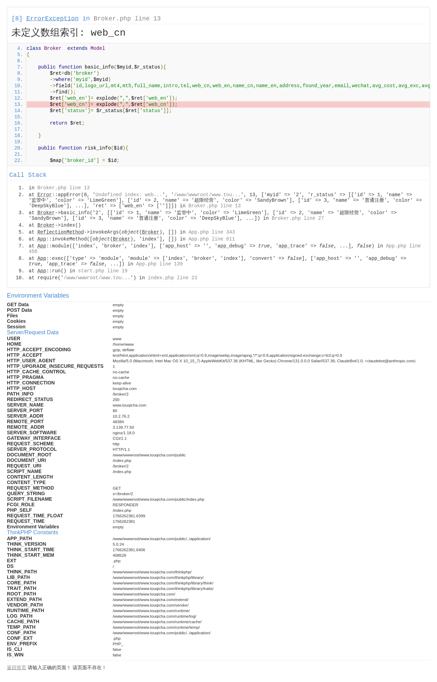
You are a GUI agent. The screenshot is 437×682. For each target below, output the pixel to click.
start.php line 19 (103, 271)
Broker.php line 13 (127, 18)
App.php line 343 (211, 232)
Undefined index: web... (128, 195)
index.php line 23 (172, 278)
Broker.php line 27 (298, 218)
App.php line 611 (211, 239)
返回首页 (16, 667)
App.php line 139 (159, 264)
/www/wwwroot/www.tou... (207, 195)
